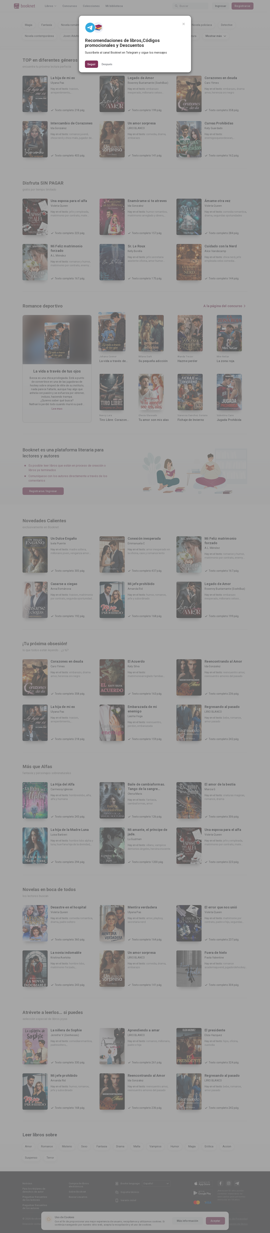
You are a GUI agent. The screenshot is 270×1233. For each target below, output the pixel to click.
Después (107, 64)
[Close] (183, 24)
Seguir (91, 64)
